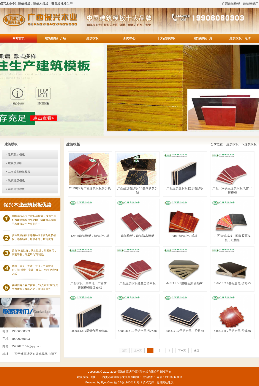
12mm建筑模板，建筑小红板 (90, 235)
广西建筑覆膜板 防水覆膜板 (185, 188)
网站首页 (19, 38)
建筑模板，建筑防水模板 (137, 235)
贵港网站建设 (165, 382)
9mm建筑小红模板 (184, 235)
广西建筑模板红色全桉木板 (137, 283)
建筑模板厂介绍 (55, 38)
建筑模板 (92, 38)
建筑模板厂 (250, 3)
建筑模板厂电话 (240, 38)
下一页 (182, 350)
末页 (196, 350)
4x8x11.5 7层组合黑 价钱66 (185, 283)
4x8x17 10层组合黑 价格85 (185, 330)
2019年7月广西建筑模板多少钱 (90, 188)
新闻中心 (129, 38)
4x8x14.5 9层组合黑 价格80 (90, 330)
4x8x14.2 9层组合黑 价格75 (232, 283)
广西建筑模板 (231, 3)
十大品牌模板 (166, 38)
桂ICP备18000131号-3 (128, 382)
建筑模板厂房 (203, 38)
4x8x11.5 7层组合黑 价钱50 (232, 330)
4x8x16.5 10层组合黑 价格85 (137, 330)
